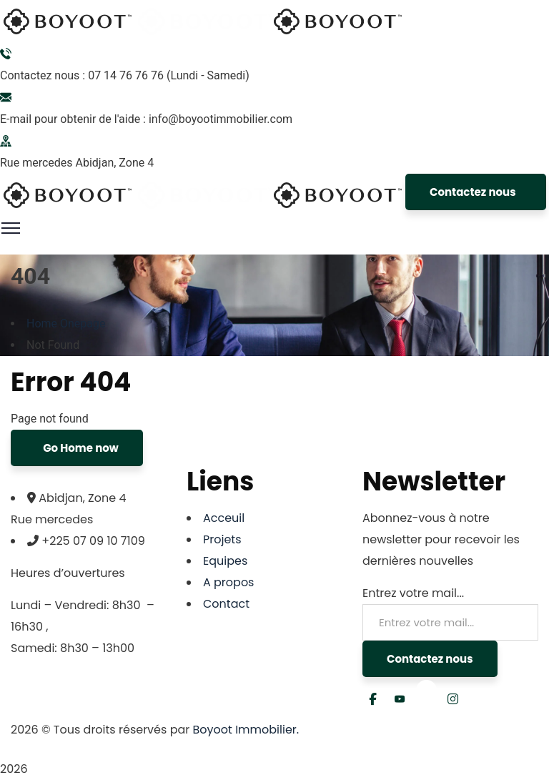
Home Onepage (66, 323)
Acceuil (223, 518)
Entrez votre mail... (413, 593)
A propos (228, 582)
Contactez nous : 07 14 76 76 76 (82, 75)
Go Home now (80, 447)
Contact (226, 604)
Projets (222, 539)
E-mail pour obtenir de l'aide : (73, 119)
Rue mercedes (36, 162)
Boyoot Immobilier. (246, 729)
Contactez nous (473, 191)
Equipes (225, 561)
